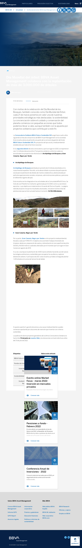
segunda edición (22, 96)
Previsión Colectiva (45, 3)
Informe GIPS (12, 512)
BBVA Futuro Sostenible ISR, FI (24, 90)
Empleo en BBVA (64, 513)
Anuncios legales (13, 519)
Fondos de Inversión (21, 311)
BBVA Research (64, 506)
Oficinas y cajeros (65, 510)
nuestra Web (35, 285)
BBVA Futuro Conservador (23, 305)
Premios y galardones (31, 512)
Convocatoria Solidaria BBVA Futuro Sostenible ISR (33, 82)
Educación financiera (31, 515)
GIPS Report (12, 515)
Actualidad (19, 10)
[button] (75, 541)
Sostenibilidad (64, 3)
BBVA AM (8, 10)
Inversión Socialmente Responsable (27, 317)
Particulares (27, 3)
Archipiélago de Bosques (22, 115)
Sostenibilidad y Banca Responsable (27, 330)
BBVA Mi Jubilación (48, 512)
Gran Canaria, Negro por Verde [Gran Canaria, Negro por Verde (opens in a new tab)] (33, 186)
